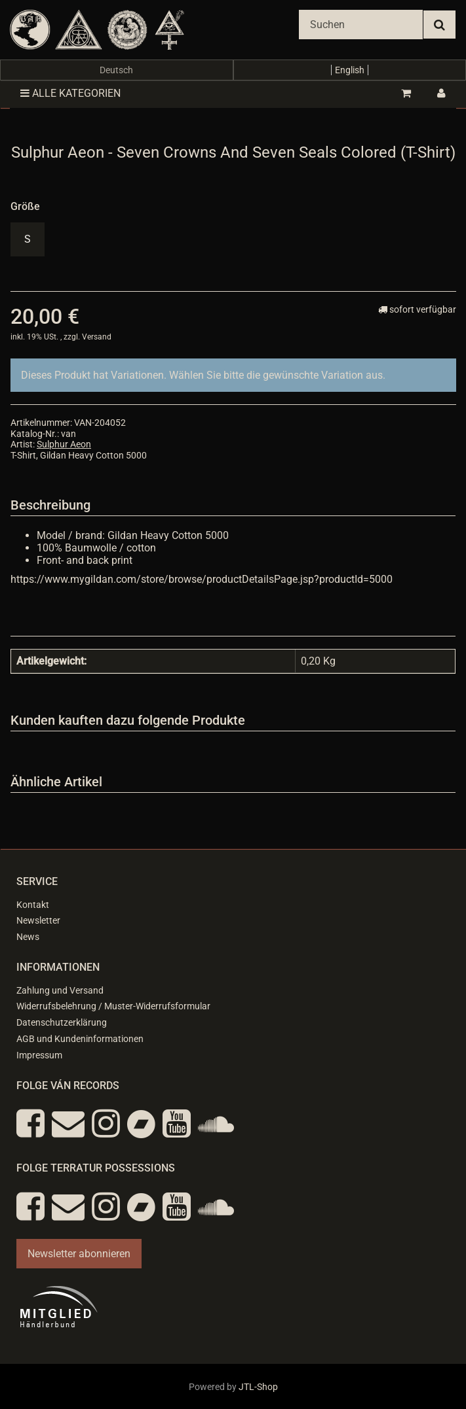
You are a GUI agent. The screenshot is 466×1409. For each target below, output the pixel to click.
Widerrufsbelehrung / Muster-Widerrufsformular (113, 1006)
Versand (96, 336)
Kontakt (32, 904)
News (27, 936)
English (349, 70)
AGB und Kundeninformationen (80, 1039)
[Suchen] (361, 24)
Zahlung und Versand (60, 990)
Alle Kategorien (70, 93)
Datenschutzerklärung (61, 1022)
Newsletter (38, 920)
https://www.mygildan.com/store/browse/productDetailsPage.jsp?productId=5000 (201, 579)
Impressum (39, 1055)
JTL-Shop (258, 1387)
